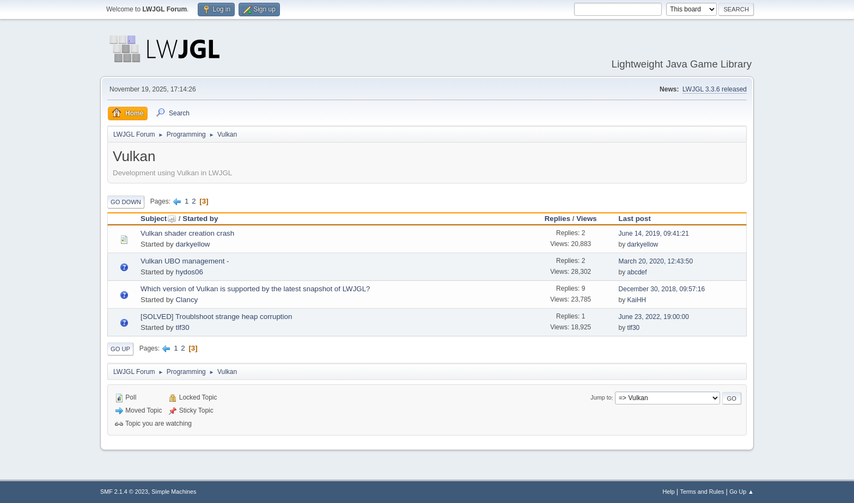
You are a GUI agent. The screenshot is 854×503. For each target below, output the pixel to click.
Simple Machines (173, 491)
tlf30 (182, 327)
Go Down (126, 202)
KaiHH (636, 300)
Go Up (120, 349)
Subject (158, 218)
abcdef (637, 272)
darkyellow (192, 244)
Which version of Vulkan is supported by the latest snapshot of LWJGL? (255, 289)
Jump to (600, 398)
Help (669, 491)
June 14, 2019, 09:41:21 (654, 233)
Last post (635, 218)
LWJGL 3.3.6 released (714, 89)
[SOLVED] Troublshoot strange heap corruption (216, 316)
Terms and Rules (702, 491)
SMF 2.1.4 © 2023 (124, 491)
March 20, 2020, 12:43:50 (656, 261)
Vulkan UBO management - (185, 261)
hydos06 (189, 272)
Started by (200, 218)
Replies (557, 218)
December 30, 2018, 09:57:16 (662, 289)
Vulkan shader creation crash (187, 233)
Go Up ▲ (741, 491)
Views (586, 218)
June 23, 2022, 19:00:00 (654, 317)
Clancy (186, 300)
